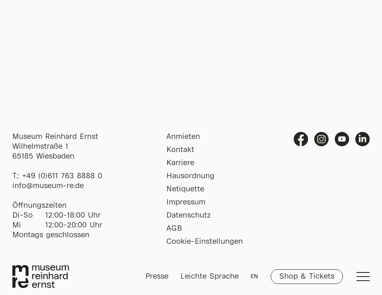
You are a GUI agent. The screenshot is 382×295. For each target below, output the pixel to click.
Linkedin (362, 139)
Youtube (342, 139)
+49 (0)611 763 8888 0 (62, 176)
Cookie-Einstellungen (204, 241)
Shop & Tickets (306, 276)
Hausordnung (190, 176)
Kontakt (180, 150)
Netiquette (185, 189)
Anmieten (183, 137)
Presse (156, 276)
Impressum (185, 202)
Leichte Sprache (209, 276)
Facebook (301, 139)
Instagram (321, 139)
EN (254, 276)
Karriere (180, 163)
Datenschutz (188, 215)
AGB (174, 228)
